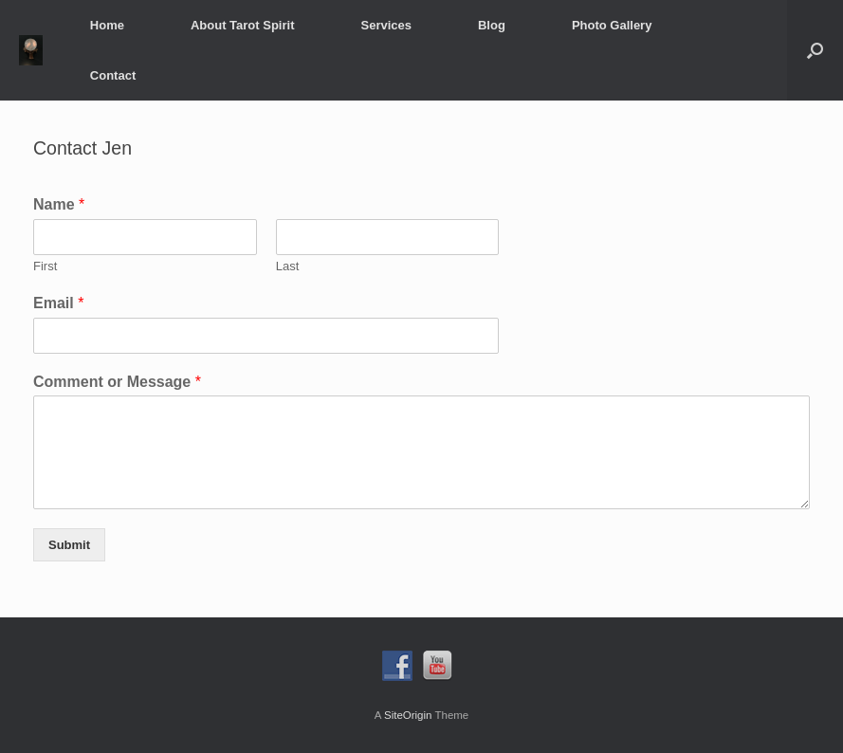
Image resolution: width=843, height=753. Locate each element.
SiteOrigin (408, 715)
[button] (815, 50)
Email (58, 303)
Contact (113, 75)
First (45, 266)
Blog (491, 25)
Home (107, 25)
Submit (69, 545)
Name (58, 204)
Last (288, 266)
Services (386, 25)
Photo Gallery (612, 25)
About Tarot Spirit (243, 25)
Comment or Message (117, 382)
